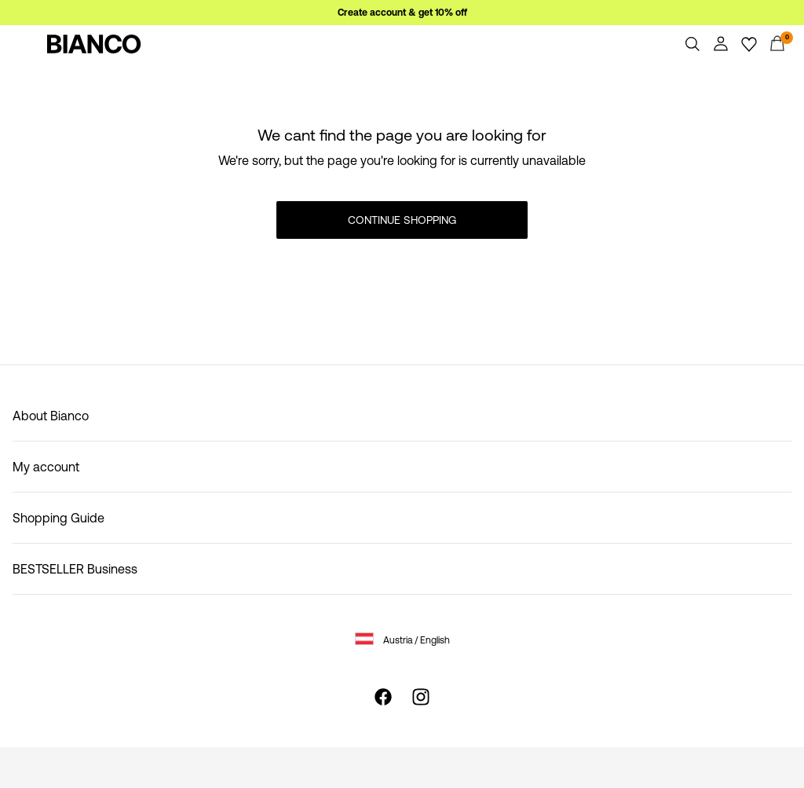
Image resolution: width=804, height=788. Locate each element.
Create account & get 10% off (402, 12)
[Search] (692, 44)
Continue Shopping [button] (402, 220)
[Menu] (27, 44)
